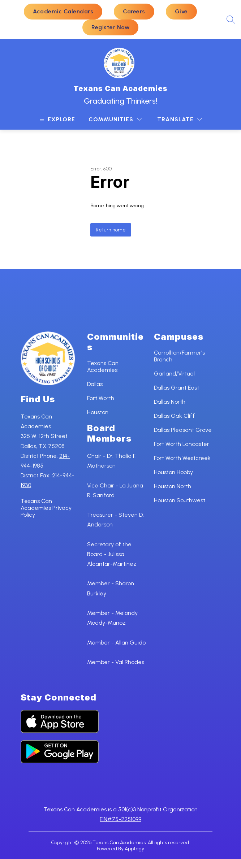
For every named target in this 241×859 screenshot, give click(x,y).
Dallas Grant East (176, 387)
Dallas (95, 384)
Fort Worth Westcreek (182, 458)
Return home (111, 230)
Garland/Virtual (174, 373)
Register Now (110, 27)
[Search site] (231, 19)
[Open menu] (56, 119)
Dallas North (169, 401)
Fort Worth (100, 398)
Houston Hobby (173, 472)
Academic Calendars (63, 11)
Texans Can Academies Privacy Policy (46, 508)
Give (181, 11)
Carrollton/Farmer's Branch (179, 356)
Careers (134, 11)
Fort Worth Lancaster (181, 444)
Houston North (172, 486)
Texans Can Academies (103, 366)
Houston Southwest (179, 500)
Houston (97, 412)
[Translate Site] (179, 119)
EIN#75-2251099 (120, 819)
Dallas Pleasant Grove (183, 429)
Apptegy (134, 849)
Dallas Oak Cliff (174, 415)
